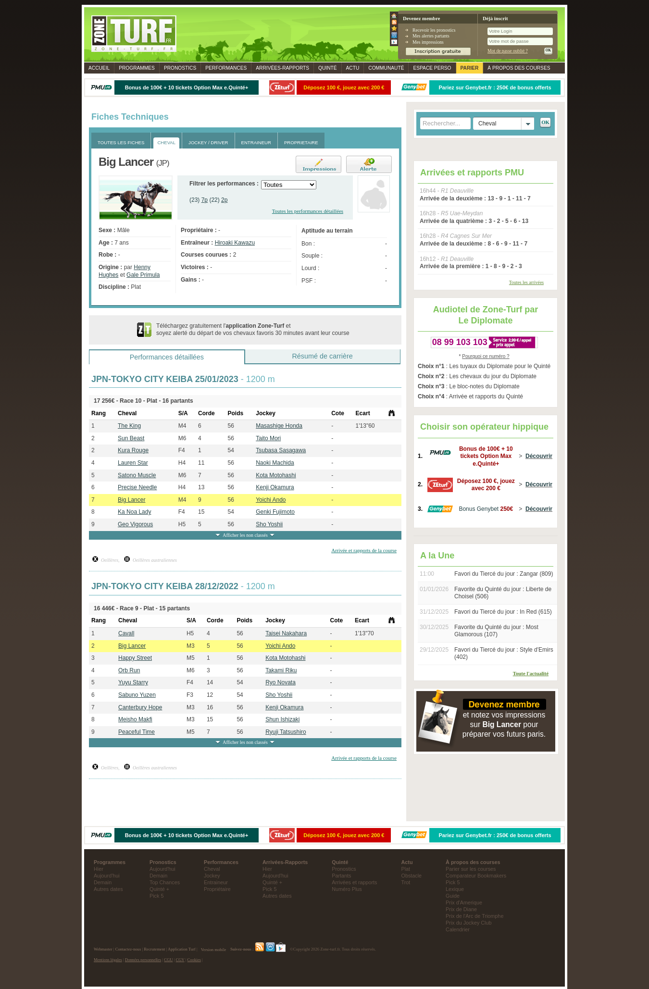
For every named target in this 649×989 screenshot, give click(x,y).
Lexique (455, 889)
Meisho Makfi (135, 719)
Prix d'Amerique (464, 902)
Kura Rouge (133, 450)
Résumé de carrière (322, 356)
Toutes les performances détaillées (307, 211)
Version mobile (213, 949)
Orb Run (129, 670)
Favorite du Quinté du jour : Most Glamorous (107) (496, 631)
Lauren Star (133, 462)
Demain (103, 882)
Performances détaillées (167, 357)
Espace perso (432, 68)
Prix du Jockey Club (468, 923)
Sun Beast (131, 438)
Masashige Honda (279, 425)
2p (224, 200)
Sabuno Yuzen (137, 695)
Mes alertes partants (430, 35)
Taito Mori (268, 438)
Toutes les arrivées (526, 282)
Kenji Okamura (275, 487)
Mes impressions (428, 42)
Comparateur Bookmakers (476, 875)
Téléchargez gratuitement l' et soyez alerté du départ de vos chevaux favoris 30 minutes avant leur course (252, 329)
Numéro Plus (347, 889)
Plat (406, 869)
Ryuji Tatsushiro (285, 732)
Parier (470, 68)
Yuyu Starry (133, 682)
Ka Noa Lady (134, 511)
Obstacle (411, 875)
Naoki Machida (275, 462)
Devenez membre (421, 18)
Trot (406, 882)
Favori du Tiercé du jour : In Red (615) (503, 611)
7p (204, 200)
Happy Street (135, 658)
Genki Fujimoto (275, 511)
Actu (353, 68)
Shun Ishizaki (282, 719)
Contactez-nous (128, 949)
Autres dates (108, 889)
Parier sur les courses (471, 869)
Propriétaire (217, 889)
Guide (453, 896)
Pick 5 (156, 896)
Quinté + (159, 889)
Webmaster (103, 949)
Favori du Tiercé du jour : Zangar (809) (503, 573)
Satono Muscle (137, 475)
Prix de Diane (461, 909)
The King (129, 425)
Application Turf (182, 949)
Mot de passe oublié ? (507, 50)
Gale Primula (143, 275)
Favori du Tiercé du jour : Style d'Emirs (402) (503, 653)
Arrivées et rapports (354, 882)
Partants (341, 875)
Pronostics (180, 68)
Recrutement (154, 949)
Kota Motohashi (276, 475)
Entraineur (216, 882)
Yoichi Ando (271, 499)
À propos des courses (518, 68)
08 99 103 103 (459, 342)
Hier (98, 869)
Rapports (282, 68)
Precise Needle (137, 487)
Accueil (99, 68)
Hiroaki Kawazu (235, 242)
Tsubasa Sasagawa (281, 450)
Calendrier (458, 929)
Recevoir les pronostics (434, 30)
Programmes (137, 68)
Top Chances (165, 882)
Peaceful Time (136, 732)
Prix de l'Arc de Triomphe (474, 916)
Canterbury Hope (140, 707)
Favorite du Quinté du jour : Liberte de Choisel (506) (502, 593)
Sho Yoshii (269, 524)
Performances (226, 68)
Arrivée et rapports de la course (364, 550)
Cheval (212, 869)
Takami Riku (281, 670)
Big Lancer (131, 499)
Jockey (212, 875)
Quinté (327, 68)
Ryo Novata (280, 682)
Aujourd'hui (107, 875)
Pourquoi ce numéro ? (485, 356)
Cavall (126, 633)
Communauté (386, 68)
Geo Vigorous (135, 524)
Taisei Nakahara (286, 633)
